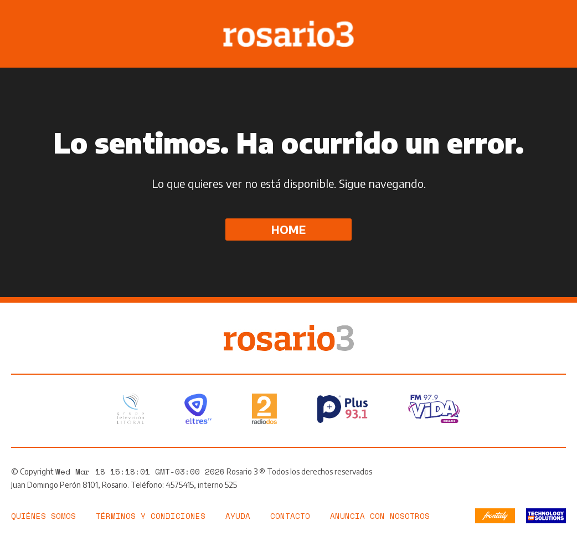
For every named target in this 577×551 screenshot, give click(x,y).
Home (288, 229)
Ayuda (237, 516)
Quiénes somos (43, 516)
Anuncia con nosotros (380, 516)
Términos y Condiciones (150, 516)
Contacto (290, 516)
